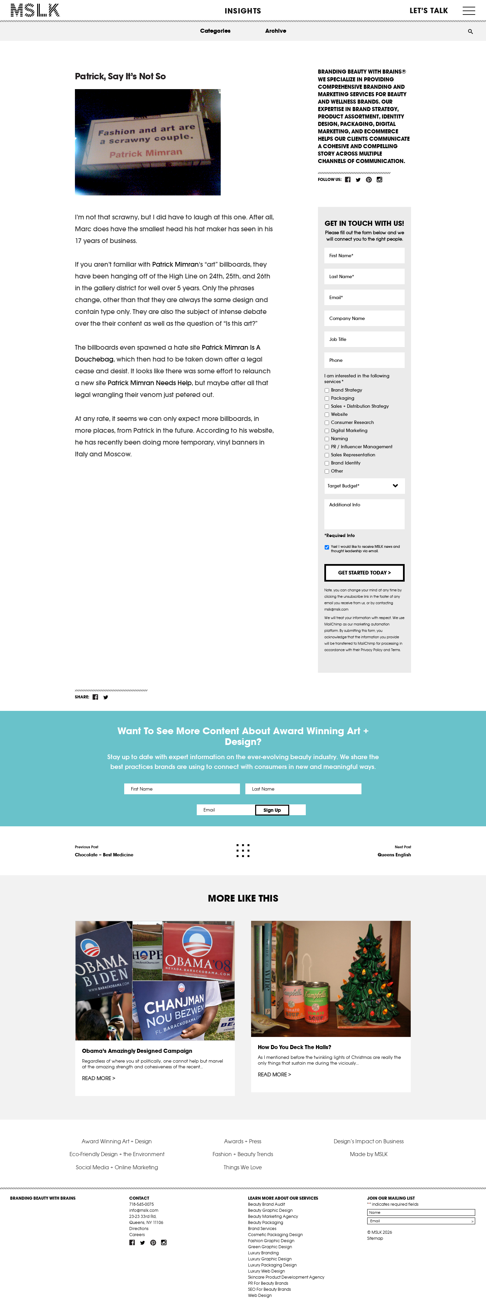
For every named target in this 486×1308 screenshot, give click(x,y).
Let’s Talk (429, 10)
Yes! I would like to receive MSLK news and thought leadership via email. (365, 548)
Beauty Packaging (265, 1223)
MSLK (35, 10)
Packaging (342, 398)
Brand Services (262, 1229)
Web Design (260, 1296)
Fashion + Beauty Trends (243, 1155)
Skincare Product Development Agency (286, 1278)
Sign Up (299, 810)
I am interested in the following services (356, 378)
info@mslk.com (143, 1211)
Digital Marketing (349, 430)
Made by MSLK (368, 1155)
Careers (137, 1235)
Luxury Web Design (266, 1272)
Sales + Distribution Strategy (360, 406)
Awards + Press (242, 1142)
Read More (96, 1077)
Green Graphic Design (270, 1247)
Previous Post (104, 850)
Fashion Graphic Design (271, 1241)
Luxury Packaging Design (272, 1266)
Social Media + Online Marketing (117, 1168)
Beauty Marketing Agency (273, 1217)
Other (337, 471)
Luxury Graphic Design (270, 1259)
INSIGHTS (243, 11)
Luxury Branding (263, 1253)
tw (358, 180)
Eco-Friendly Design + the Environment (117, 1155)
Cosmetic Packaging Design (275, 1235)
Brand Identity (345, 463)
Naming (339, 439)
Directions (138, 1229)
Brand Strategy (346, 390)
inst (379, 180)
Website (339, 414)
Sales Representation (353, 455)
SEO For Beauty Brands (269, 1290)
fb (348, 180)
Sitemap (375, 1239)
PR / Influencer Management (362, 447)
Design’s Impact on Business (369, 1142)
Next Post (394, 850)
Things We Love (243, 1168)
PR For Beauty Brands (268, 1284)
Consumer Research (352, 422)
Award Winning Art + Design (117, 1142)
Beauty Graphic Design (270, 1211)
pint (369, 180)
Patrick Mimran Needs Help (150, 383)
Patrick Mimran (175, 264)
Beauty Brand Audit (266, 1205)
